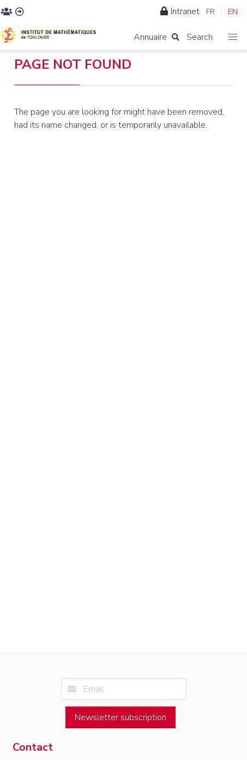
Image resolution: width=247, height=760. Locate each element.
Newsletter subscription (120, 717)
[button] (233, 37)
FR (210, 12)
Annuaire (150, 37)
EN (233, 12)
